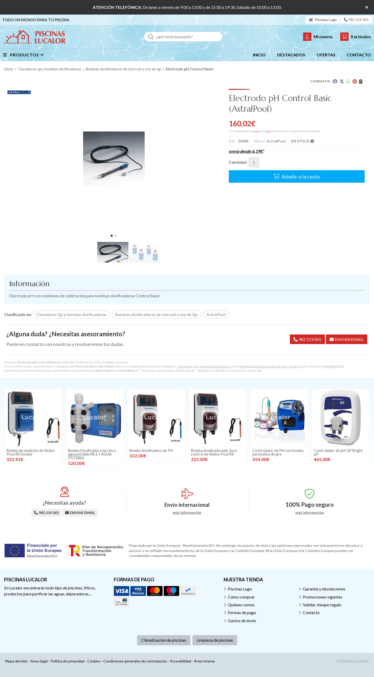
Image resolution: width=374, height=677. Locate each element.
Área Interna (204, 661)
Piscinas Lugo (240, 588)
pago (268, 131)
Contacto (311, 612)
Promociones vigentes (322, 596)
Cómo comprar (241, 596)
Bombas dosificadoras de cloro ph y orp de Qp (270, 366)
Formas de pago (242, 612)
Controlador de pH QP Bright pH (338, 452)
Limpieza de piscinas (215, 639)
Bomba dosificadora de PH (151, 450)
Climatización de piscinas (163, 639)
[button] (112, 236)
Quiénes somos (241, 604)
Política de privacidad (67, 661)
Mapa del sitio (16, 661)
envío (256, 131)
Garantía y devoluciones (324, 588)
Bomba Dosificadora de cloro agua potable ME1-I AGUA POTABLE (92, 454)
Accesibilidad (180, 661)
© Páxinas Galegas (352, 661)
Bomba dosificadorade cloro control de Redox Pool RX (214, 452)
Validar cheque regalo (322, 604)
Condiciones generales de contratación (135, 661)
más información (187, 512)
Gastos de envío (242, 620)
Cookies (94, 661)
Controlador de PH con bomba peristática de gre (277, 452)
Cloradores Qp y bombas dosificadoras (204, 366)
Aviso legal (39, 661)
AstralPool (331, 366)
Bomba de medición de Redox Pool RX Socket (30, 452)
